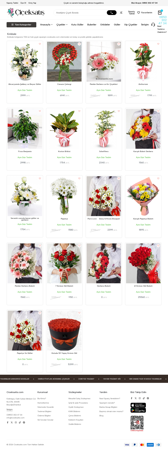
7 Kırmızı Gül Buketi (64, 289)
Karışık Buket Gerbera (143, 153)
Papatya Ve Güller (25, 357)
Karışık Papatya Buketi (143, 221)
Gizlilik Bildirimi (75, 428)
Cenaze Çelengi (64, 85)
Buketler (91, 24)
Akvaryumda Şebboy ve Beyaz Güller (24, 85)
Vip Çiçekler (130, 24)
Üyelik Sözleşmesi (76, 411)
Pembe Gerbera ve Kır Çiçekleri (103, 85)
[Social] (8, 426)
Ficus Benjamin (25, 153)
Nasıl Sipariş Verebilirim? (109, 403)
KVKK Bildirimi (74, 415)
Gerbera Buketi (104, 289)
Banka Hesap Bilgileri (108, 411)
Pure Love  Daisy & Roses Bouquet (103, 221)
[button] (127, 13)
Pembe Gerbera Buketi (25, 289)
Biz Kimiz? (41, 403)
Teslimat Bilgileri (44, 415)
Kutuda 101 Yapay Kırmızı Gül (64, 357)
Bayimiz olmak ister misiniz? (111, 415)
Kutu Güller (77, 24)
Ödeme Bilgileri (44, 420)
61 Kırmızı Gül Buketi (143, 289)
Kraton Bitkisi (64, 153)
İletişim (145, 24)
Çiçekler (60, 24)
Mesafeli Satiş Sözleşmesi (79, 403)
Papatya (64, 221)
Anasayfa (45, 24)
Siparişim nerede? (107, 407)
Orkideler (105, 24)
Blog (101, 420)
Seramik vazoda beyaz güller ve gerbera (24, 222)
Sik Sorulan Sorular (45, 424)
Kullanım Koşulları (76, 424)
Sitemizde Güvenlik (45, 411)
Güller (117, 24)
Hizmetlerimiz (43, 407)
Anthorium (143, 85)
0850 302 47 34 (162, 20)
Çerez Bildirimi (75, 420)
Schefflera (104, 153)
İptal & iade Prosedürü (78, 407)
